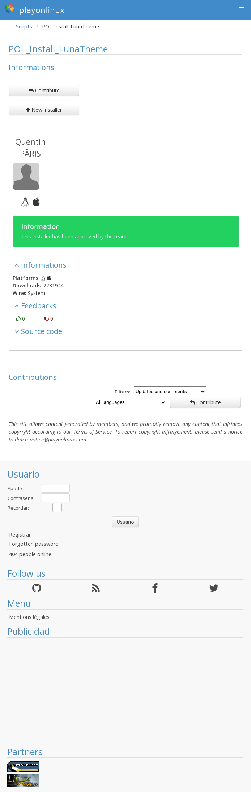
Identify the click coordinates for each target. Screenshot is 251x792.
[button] (241, 9)
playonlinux (34, 9)
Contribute (44, 90)
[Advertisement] (125, 691)
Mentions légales (29, 616)
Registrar (20, 534)
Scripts (24, 26)
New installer (44, 109)
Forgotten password (34, 543)
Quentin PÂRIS (30, 147)
